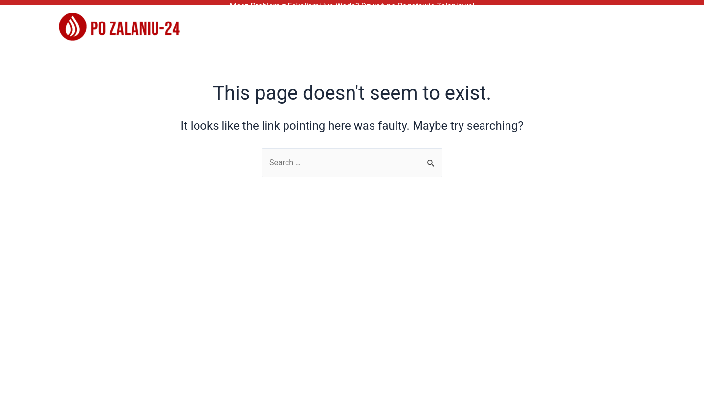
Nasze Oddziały (643, 23)
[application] (678, 23)
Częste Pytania (492, 23)
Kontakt (564, 23)
